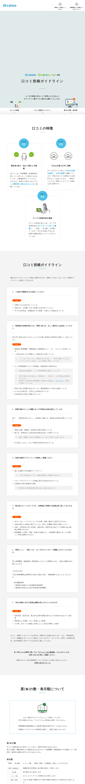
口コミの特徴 (14, 110)
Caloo (60, 8)
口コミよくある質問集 (46, 652)
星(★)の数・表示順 (70, 110)
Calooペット (76, 8)
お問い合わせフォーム (42, 663)
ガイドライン (42, 110)
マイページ (59, 381)
